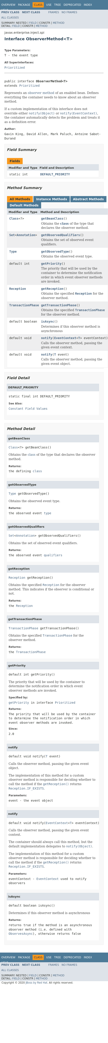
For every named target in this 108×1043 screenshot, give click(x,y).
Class (13, 218)
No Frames (69, 12)
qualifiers (53, 555)
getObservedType (55, 251)
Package (24, 4)
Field (33, 22)
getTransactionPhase (58, 305)
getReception (52, 288)
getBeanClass (52, 218)
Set (12, 235)
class (64, 223)
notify (46, 338)
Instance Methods (51, 199)
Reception (17, 288)
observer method (41, 93)
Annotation (26, 235)
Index (88, 4)
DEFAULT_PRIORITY (55, 174)
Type (13, 251)
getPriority (51, 263)
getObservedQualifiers (60, 235)
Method (58, 22)
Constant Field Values (28, 408)
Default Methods (24, 205)
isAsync (47, 321)
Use (48, 4)
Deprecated (72, 4)
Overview (8, 4)
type (47, 513)
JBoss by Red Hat (36, 982)
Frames (53, 12)
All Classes (10, 17)
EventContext (65, 338)
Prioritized (14, 67)
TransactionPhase (24, 305)
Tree (57, 4)
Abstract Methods (88, 199)
